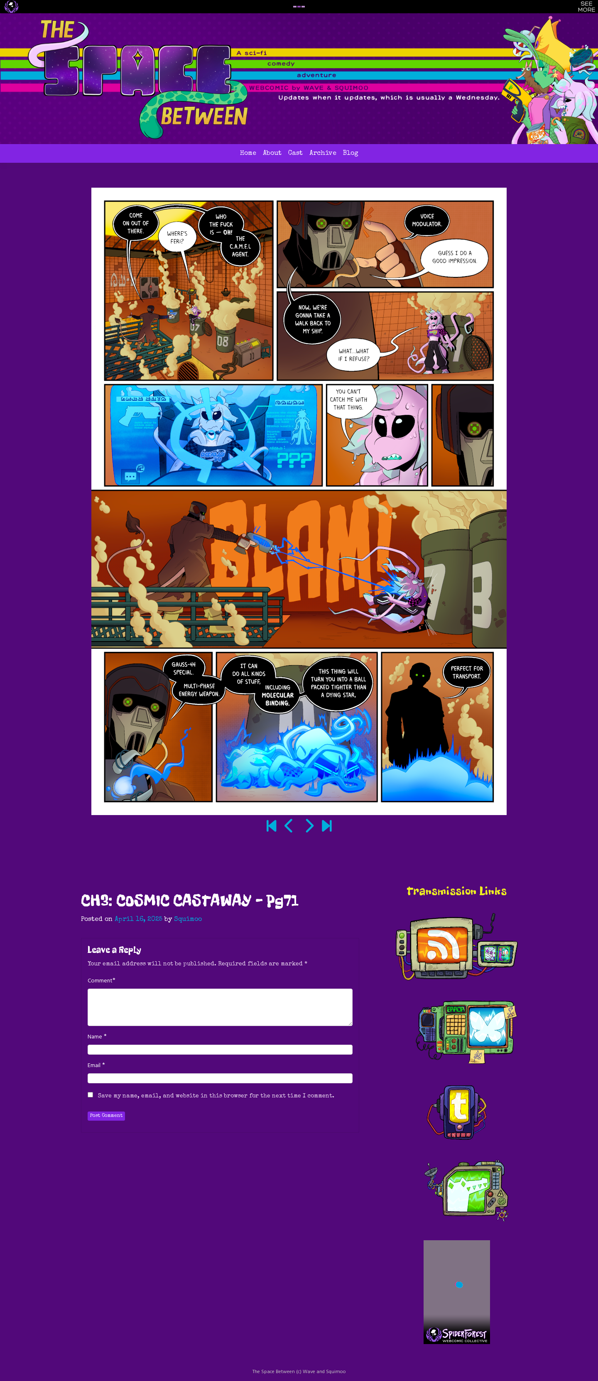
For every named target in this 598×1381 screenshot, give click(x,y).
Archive (322, 153)
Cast (295, 153)
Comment (100, 981)
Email (94, 1066)
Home (248, 153)
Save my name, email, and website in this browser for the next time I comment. (216, 1096)
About (272, 153)
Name (95, 1037)
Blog (350, 153)
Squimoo (188, 919)
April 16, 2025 (138, 919)
